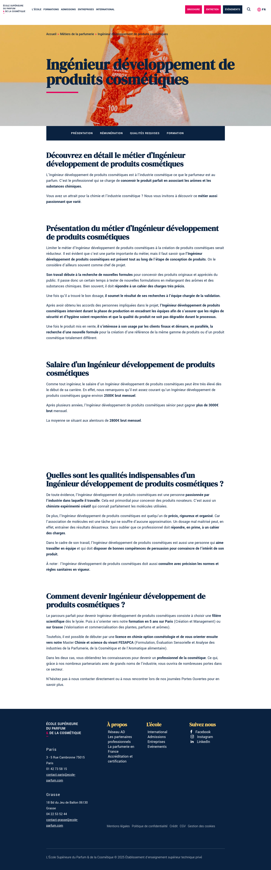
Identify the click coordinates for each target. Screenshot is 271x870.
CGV (183, 826)
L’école (36, 9)
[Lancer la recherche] (249, 9)
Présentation (82, 133)
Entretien (212, 9)
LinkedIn (200, 741)
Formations (51, 9)
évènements (232, 9)
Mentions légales (118, 826)
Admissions (68, 9)
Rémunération (111, 133)
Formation (175, 133)
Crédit (174, 826)
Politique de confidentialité (149, 826)
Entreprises (86, 9)
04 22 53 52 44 (56, 814)
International (105, 9)
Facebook (200, 732)
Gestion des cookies (201, 826)
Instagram (201, 736)
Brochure (193, 9)
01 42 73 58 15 (56, 769)
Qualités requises (145, 133)
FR (264, 9)
